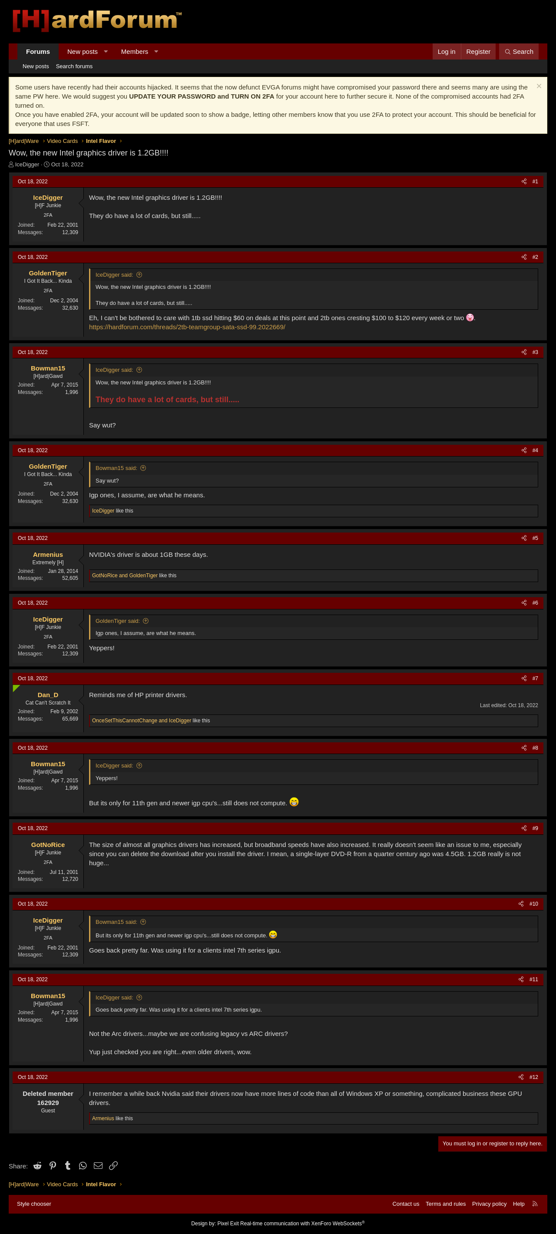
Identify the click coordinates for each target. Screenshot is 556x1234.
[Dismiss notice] (538, 87)
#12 (534, 1077)
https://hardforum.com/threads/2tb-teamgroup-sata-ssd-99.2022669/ (187, 327)
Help (519, 1204)
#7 (535, 678)
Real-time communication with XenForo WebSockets (302, 1224)
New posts (82, 51)
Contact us (405, 1204)
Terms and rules (446, 1204)
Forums (38, 51)
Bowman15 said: (116, 468)
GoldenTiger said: (118, 621)
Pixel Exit (227, 1224)
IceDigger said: (114, 274)
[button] (106, 51)
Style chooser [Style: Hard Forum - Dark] (34, 1204)
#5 (535, 538)
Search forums (74, 66)
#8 (535, 748)
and (125, 575)
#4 (535, 450)
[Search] (519, 51)
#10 (534, 904)
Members (135, 51)
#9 (535, 828)
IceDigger (27, 164)
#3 (535, 352)
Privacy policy (489, 1204)
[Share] (524, 182)
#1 (535, 182)
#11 (534, 979)
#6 (535, 603)
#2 (535, 257)
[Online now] (14, 686)
